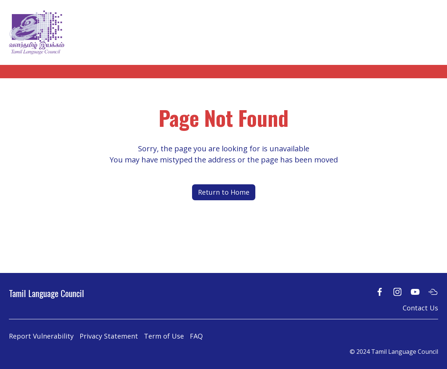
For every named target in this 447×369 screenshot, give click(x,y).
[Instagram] (397, 291)
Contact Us (420, 307)
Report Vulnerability (41, 336)
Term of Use (164, 336)
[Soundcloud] (433, 291)
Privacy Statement (109, 336)
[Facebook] (379, 291)
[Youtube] (415, 291)
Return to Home (223, 192)
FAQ (196, 336)
